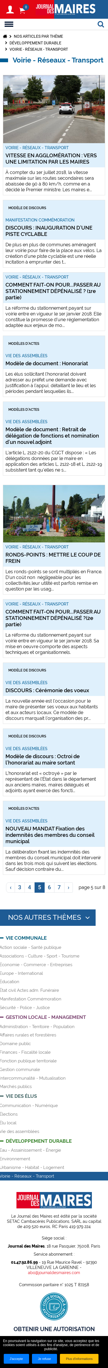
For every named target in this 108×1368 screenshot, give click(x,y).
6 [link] (49, 887)
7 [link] (59, 887)
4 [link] (29, 887)
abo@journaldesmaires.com (54, 1272)
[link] (10, 887)
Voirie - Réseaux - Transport (39, 49)
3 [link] (19, 887)
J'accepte (16, 1359)
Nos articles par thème (38, 36)
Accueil (5, 36)
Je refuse (44, 1359)
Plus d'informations (79, 1359)
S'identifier (10, 9)
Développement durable (35, 43)
